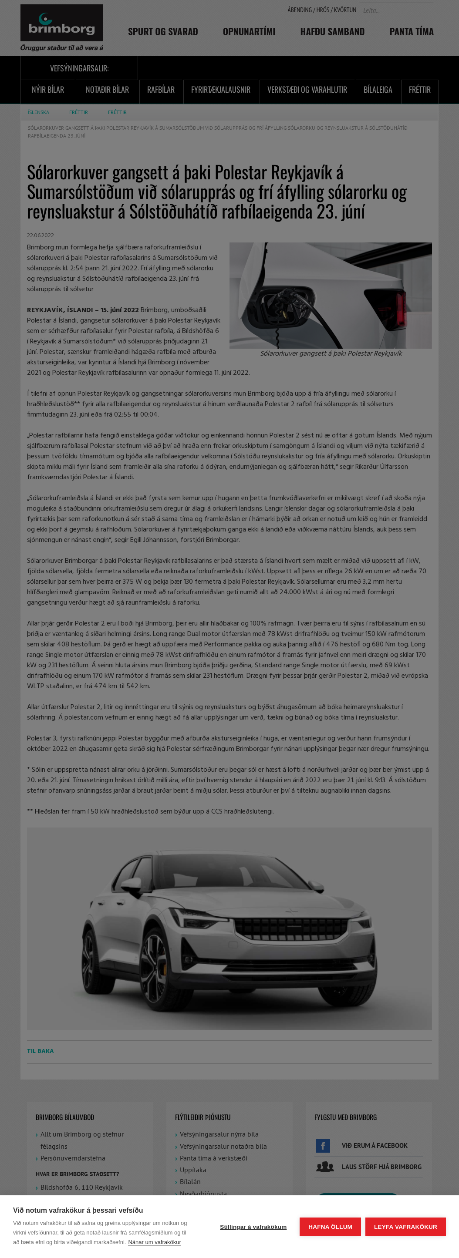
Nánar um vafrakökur (154, 1242)
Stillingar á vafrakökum (253, 1227)
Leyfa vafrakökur (405, 1227)
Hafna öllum (330, 1227)
